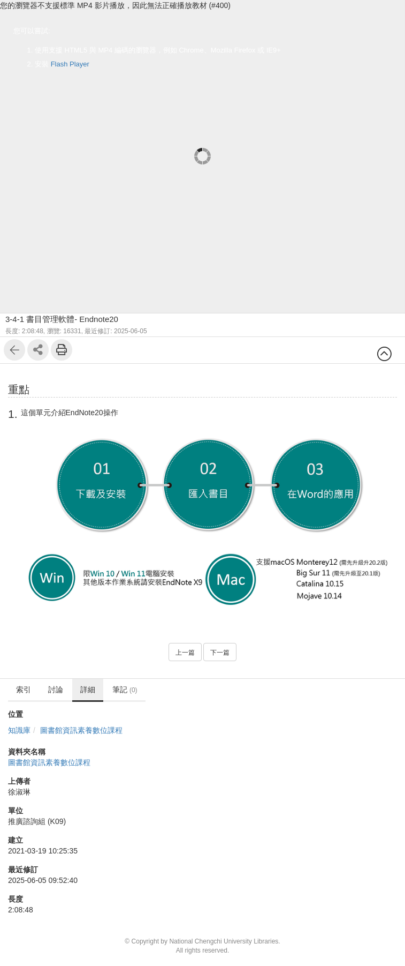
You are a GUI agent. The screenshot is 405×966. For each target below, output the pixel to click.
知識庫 (19, 730)
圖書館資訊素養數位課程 (81, 730)
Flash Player (70, 64)
